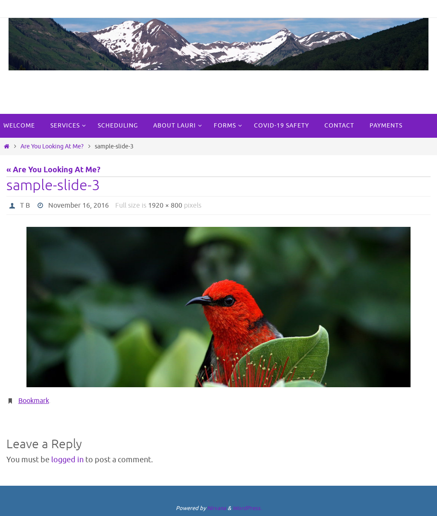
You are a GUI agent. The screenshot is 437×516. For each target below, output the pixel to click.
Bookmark (33, 401)
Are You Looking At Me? (52, 146)
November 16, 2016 (78, 205)
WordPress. (247, 508)
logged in (67, 459)
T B (25, 205)
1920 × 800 (165, 205)
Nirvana (216, 508)
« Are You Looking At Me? (53, 170)
